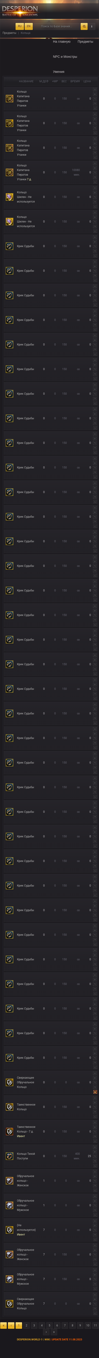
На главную (61, 41)
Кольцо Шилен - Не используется (26, 197)
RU (19, 26)
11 (95, 1325)
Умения (58, 72)
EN (28, 26)
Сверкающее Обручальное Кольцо (25, 1082)
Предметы (85, 41)
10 (87, 1325)
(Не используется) (26, 1230)
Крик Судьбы (25, 246)
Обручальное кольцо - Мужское (25, 1205)
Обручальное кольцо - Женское (25, 1180)
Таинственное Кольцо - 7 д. (26, 1131)
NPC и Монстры (65, 56)
